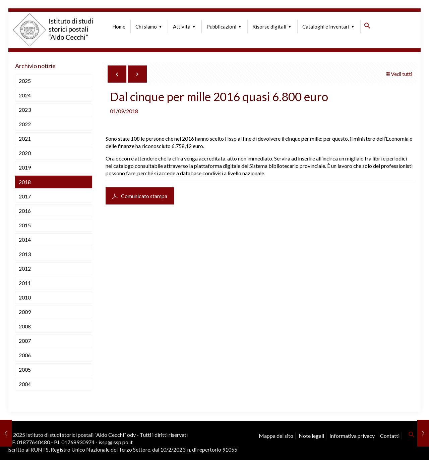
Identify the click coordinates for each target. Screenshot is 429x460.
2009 (25, 312)
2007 (25, 340)
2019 (25, 167)
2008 (25, 326)
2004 (25, 384)
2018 (25, 182)
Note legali (311, 435)
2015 (25, 225)
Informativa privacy (352, 435)
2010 (25, 297)
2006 (25, 355)
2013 (25, 254)
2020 (25, 153)
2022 (25, 124)
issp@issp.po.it (116, 442)
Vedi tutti (398, 74)
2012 (25, 268)
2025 (25, 81)
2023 (25, 109)
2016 (25, 211)
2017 (25, 196)
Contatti (390, 435)
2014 (25, 239)
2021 (25, 138)
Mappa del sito (276, 435)
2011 (25, 283)
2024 (25, 95)
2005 (25, 369)
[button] (367, 27)
